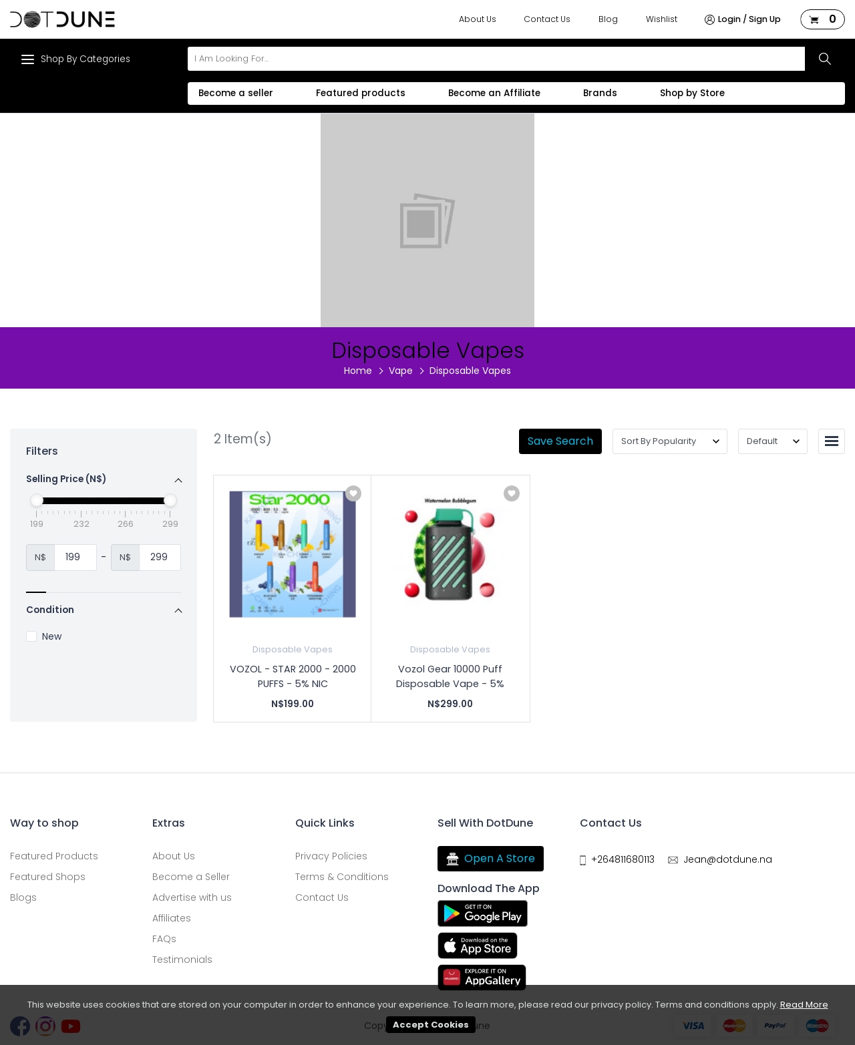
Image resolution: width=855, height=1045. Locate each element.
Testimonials (182, 959)
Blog (608, 19)
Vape (401, 370)
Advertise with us (192, 897)
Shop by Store (692, 93)
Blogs (23, 897)
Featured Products (54, 856)
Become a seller (235, 93)
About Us (477, 19)
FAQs (164, 939)
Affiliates (171, 918)
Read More (804, 1004)
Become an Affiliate (494, 93)
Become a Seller (191, 876)
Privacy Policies (331, 856)
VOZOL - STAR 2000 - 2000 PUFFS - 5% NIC (293, 676)
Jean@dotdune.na (727, 859)
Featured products (360, 93)
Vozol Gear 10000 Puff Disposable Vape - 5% (450, 676)
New (43, 636)
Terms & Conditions (342, 876)
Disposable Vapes (292, 649)
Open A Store (490, 859)
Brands (600, 93)
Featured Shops (48, 876)
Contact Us (547, 19)
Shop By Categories (75, 59)
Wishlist (661, 19)
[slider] (36, 500)
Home (358, 370)
